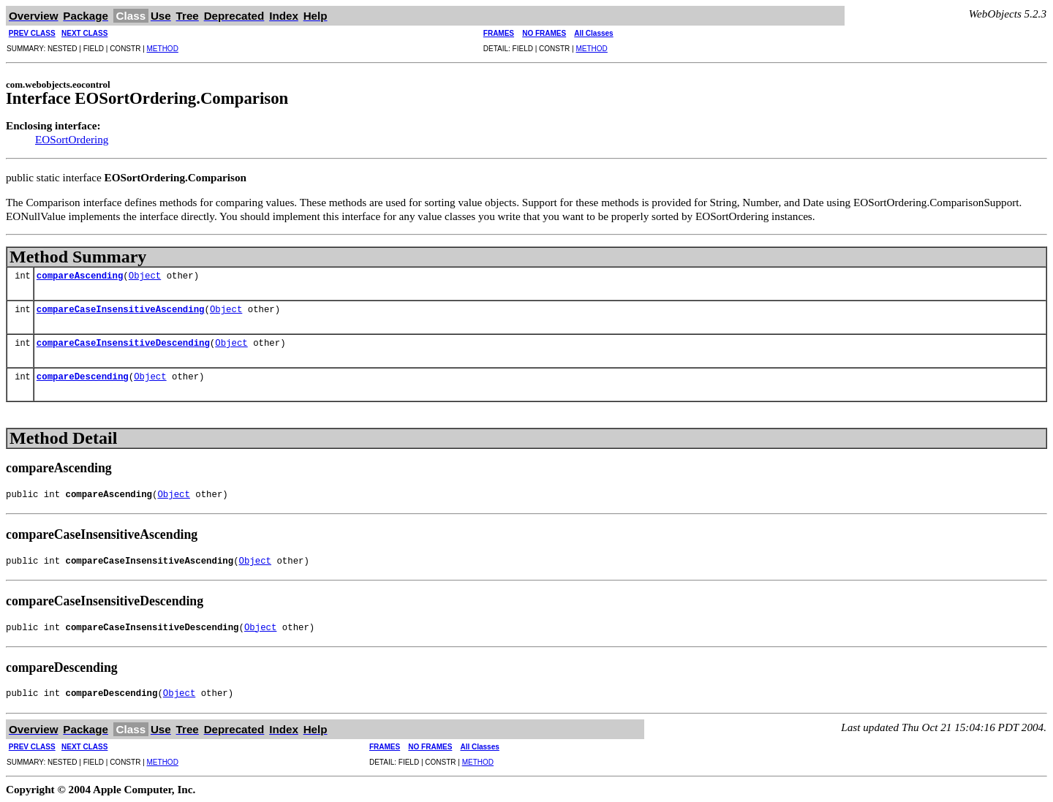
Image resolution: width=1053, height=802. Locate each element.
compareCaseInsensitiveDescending (123, 344)
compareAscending (80, 277)
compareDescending (83, 377)
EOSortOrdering (71, 139)
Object (145, 277)
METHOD (162, 49)
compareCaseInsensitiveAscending (121, 310)
